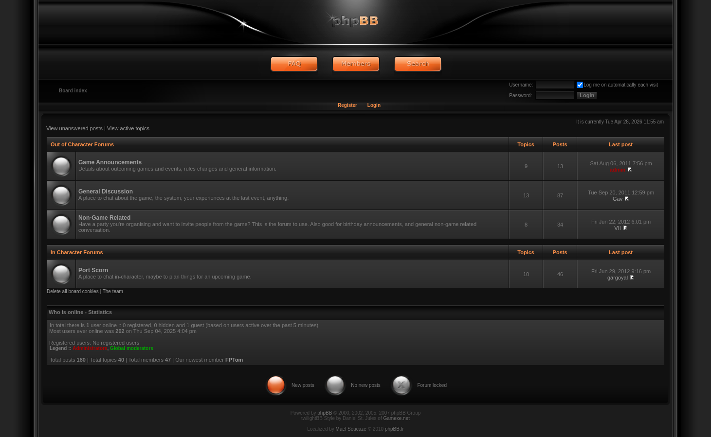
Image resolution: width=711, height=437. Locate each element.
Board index (73, 90)
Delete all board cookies (73, 291)
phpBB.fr (394, 429)
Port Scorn (93, 270)
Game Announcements (110, 162)
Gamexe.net (396, 418)
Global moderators (131, 348)
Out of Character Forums (82, 144)
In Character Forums (77, 252)
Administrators (90, 348)
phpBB (324, 413)
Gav (617, 199)
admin (617, 170)
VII (617, 228)
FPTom (234, 360)
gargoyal (617, 277)
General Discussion (105, 191)
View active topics (128, 128)
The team (113, 291)
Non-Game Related (104, 217)
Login (374, 105)
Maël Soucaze (351, 429)
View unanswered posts (74, 128)
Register (347, 105)
